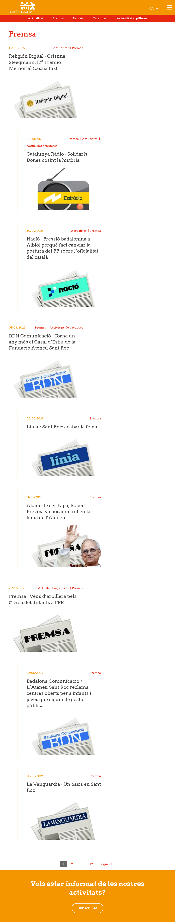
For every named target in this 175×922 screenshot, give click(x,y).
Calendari (100, 18)
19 (91, 864)
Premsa (58, 18)
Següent (106, 864)
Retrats (78, 18)
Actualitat (35, 18)
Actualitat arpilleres (132, 18)
